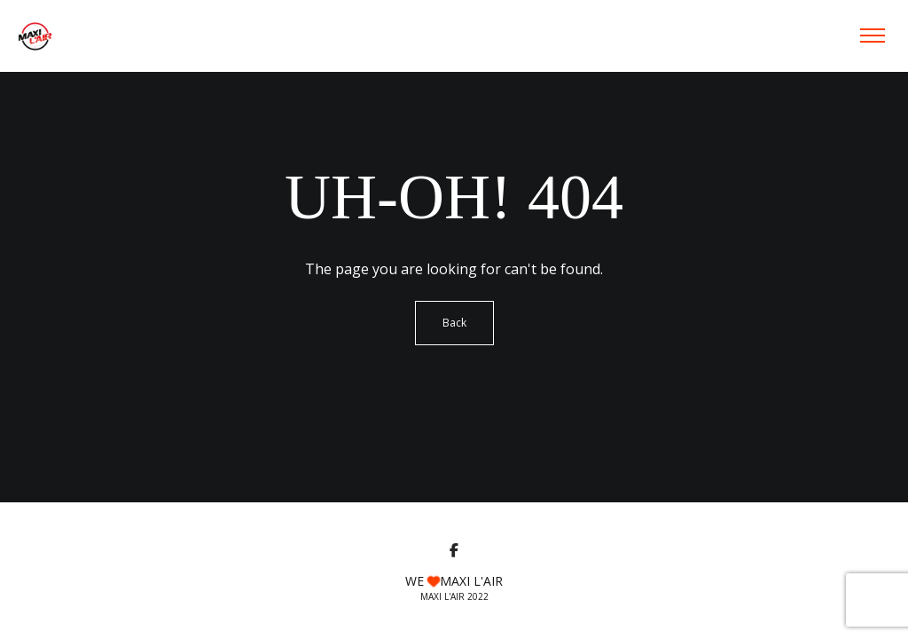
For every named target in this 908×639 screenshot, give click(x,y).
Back (454, 322)
